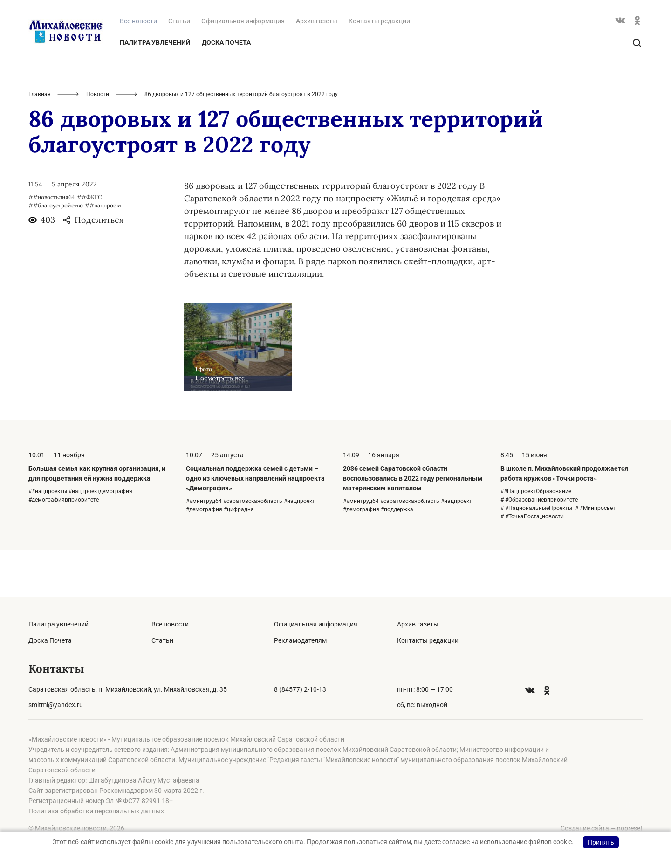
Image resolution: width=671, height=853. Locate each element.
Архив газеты (316, 67)
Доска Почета (226, 89)
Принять (601, 842)
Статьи (179, 67)
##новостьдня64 (51, 243)
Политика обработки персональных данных (96, 811)
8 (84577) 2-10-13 (300, 689)
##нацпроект (103, 251)
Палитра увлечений (155, 89)
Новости (97, 141)
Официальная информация (243, 67)
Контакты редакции (379, 67)
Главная (39, 141)
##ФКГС (89, 243)
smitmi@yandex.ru (55, 705)
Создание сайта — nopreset (602, 828)
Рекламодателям (300, 640)
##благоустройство (55, 251)
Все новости (170, 624)
